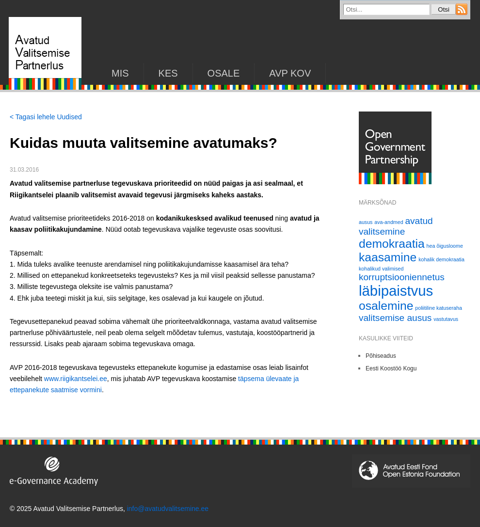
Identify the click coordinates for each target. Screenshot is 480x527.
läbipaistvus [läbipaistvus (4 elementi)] (396, 291)
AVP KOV (290, 73)
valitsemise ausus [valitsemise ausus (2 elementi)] (395, 318)
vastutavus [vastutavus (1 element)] (445, 319)
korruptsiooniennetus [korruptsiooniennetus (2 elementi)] (402, 277)
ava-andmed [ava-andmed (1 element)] (388, 222)
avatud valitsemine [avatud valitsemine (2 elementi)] (396, 226)
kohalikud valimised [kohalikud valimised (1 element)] (381, 268)
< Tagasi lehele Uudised (46, 117)
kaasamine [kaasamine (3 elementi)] (387, 257)
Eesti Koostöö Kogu (391, 368)
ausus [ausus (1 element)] (365, 222)
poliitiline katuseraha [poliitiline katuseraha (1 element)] (438, 308)
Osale (224, 73)
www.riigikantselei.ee (75, 379)
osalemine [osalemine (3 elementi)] (386, 305)
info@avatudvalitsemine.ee (167, 508)
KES (168, 73)
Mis (120, 73)
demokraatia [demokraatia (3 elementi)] (392, 243)
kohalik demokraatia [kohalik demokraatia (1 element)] (441, 259)
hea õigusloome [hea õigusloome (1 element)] (445, 246)
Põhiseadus (381, 355)
